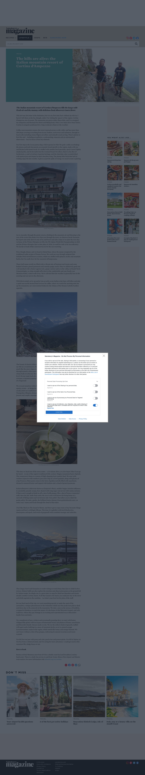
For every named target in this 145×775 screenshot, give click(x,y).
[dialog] (72, 387)
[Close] (104, 356)
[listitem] (72, 381)
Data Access (72, 419)
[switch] (95, 385)
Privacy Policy (83, 419)
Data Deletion (62, 419)
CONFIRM (59, 412)
